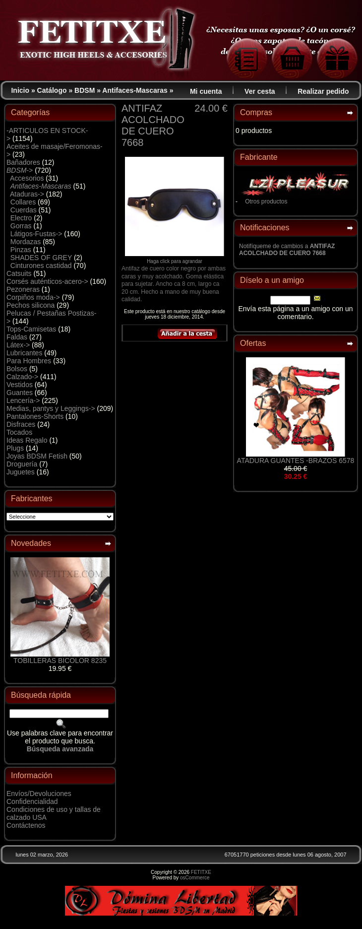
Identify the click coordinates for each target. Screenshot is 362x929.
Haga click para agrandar (174, 259)
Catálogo (52, 90)
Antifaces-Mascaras (135, 90)
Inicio (20, 90)
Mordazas (25, 242)
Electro (21, 218)
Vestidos (19, 385)
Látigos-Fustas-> (36, 234)
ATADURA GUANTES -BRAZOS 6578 (296, 460)
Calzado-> (22, 377)
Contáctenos (26, 825)
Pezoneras (23, 289)
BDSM (84, 90)
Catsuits (19, 273)
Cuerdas (23, 210)
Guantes (19, 393)
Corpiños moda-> (33, 297)
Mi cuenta (206, 91)
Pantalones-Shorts (34, 416)
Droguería (21, 464)
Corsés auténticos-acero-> (47, 281)
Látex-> (18, 345)
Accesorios (27, 178)
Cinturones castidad (41, 265)
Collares (23, 202)
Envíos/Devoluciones (38, 793)
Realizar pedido (323, 91)
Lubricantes (24, 353)
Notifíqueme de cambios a (287, 250)
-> (19, 170)
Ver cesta (259, 91)
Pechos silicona (30, 305)
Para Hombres (28, 361)
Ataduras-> (27, 194)
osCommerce (194, 877)
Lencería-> (23, 400)
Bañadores (23, 162)
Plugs (15, 448)
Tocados (19, 432)
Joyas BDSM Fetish (36, 456)
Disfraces (20, 424)
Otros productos (266, 201)
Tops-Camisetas (31, 329)
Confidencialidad (32, 801)
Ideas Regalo (27, 440)
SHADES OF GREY (41, 258)
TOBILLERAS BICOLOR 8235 (60, 660)
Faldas (16, 337)
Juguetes (20, 472)
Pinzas (20, 250)
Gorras (21, 226)
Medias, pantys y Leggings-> (50, 408)
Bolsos (16, 369)
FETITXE (201, 872)
